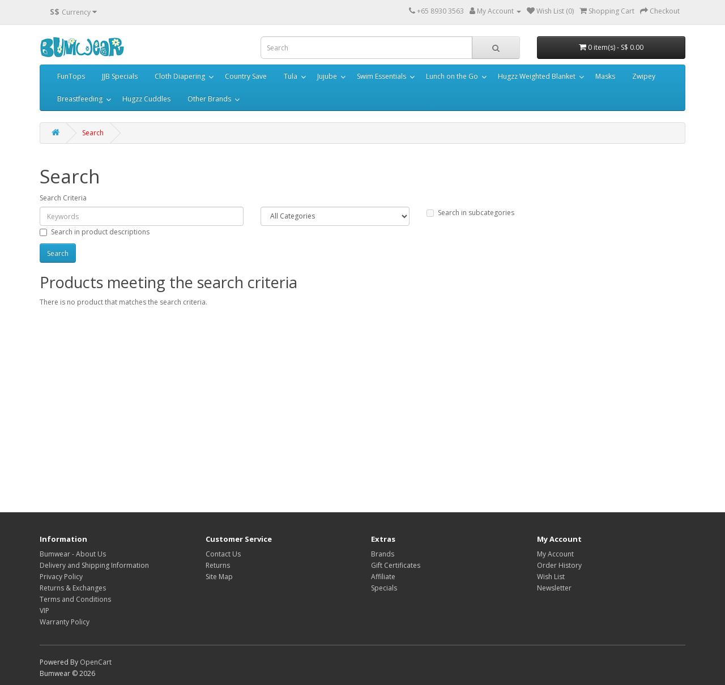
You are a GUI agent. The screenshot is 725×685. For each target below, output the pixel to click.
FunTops (71, 76)
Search (93, 133)
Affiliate (383, 576)
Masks (605, 76)
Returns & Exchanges (73, 588)
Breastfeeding (80, 99)
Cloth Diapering (180, 76)
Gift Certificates (395, 565)
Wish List (551, 576)
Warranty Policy (64, 622)
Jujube (327, 76)
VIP (44, 610)
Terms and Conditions (75, 599)
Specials (384, 588)
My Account (555, 554)
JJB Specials (120, 76)
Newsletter (554, 588)
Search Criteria (63, 198)
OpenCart (96, 662)
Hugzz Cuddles (146, 99)
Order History (559, 565)
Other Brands (209, 99)
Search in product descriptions (95, 232)
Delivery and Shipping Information (94, 565)
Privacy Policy (61, 576)
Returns (218, 565)
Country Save (246, 76)
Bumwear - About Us (73, 554)
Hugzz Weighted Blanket (536, 76)
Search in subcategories (470, 212)
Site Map (219, 576)
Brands (382, 554)
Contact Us (223, 554)
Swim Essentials (381, 76)
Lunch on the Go (452, 76)
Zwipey (643, 76)
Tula (290, 76)
